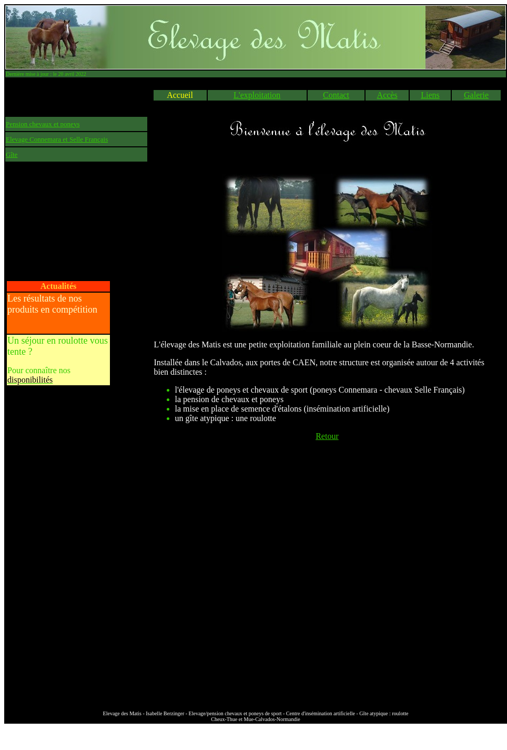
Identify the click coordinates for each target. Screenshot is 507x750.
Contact (336, 95)
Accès (387, 95)
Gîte (11, 154)
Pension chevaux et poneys (42, 124)
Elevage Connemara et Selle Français (57, 139)
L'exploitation (257, 95)
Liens (430, 95)
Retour (327, 436)
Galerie (476, 95)
